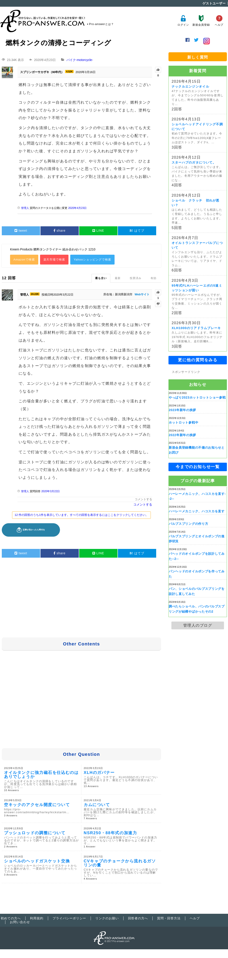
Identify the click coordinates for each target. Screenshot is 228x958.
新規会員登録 (201, 20)
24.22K (35, 294)
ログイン (183, 20)
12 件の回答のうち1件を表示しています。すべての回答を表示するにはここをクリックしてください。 (81, 515)
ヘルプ (219, 20)
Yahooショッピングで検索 (92, 259)
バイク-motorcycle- (79, 60)
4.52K (69, 71)
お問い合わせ (20, 922)
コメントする (143, 499)
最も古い (101, 278)
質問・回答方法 (169, 918)
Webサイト (142, 294)
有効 (153, 278)
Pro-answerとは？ (101, 24)
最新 (118, 278)
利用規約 (36, 918)
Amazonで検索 (24, 259)
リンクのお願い (107, 918)
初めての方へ (11, 918)
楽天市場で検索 (54, 259)
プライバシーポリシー (69, 918)
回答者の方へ (138, 918)
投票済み (135, 278)
